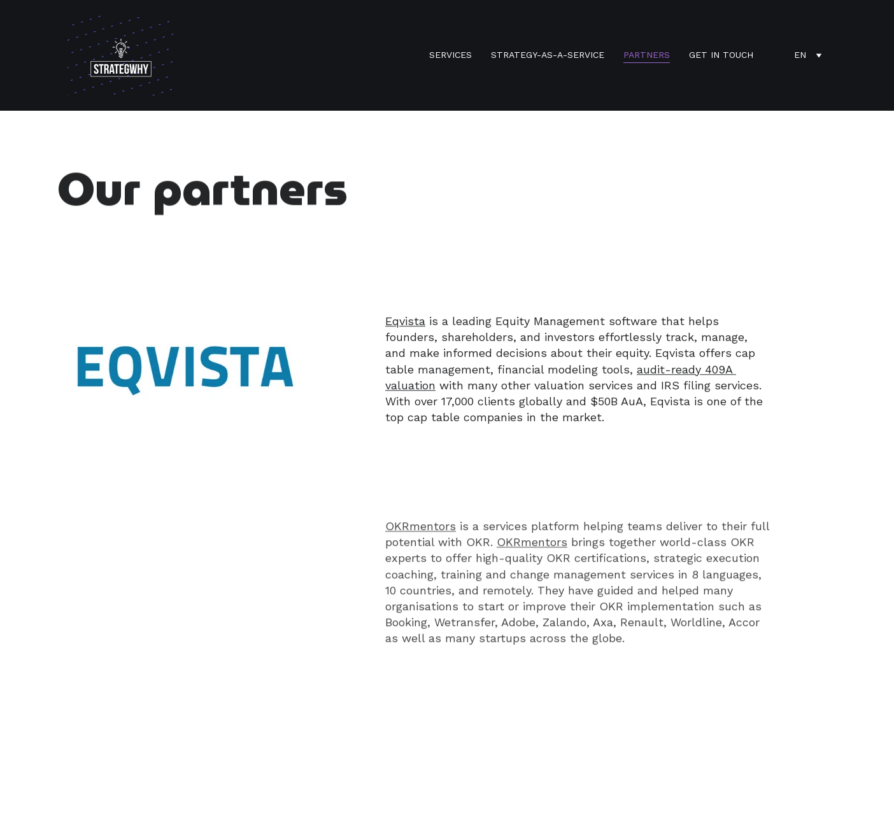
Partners (646, 55)
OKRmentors (420, 531)
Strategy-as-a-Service (547, 55)
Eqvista (405, 323)
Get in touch (721, 55)
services (450, 55)
